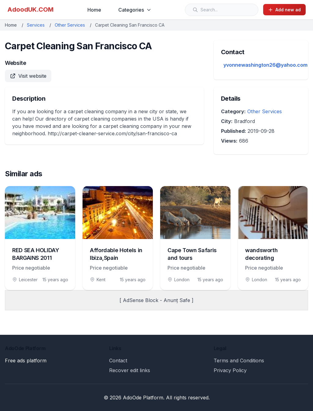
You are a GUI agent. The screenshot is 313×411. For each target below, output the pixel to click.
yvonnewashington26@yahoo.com (265, 65)
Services (36, 25)
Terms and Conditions (239, 360)
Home (94, 10)
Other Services (70, 25)
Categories (134, 10)
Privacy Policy (230, 370)
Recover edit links (129, 370)
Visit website (28, 76)
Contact (118, 360)
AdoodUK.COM (30, 9)
